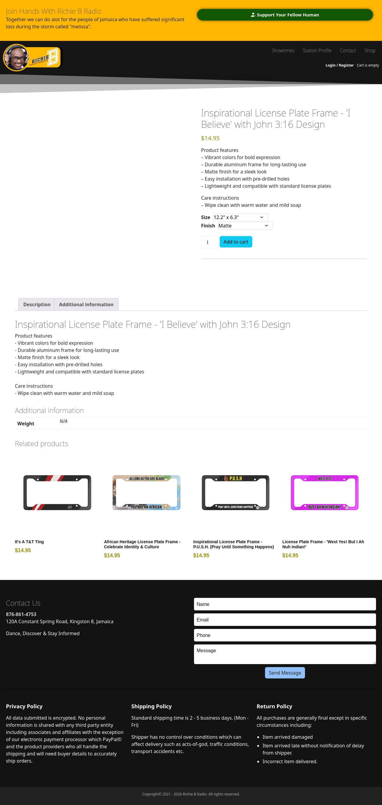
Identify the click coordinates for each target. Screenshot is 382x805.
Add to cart (236, 241)
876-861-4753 (21, 614)
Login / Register (340, 65)
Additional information (86, 304)
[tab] (37, 304)
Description (37, 304)
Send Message (285, 672)
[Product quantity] (209, 242)
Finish (208, 225)
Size (205, 217)
